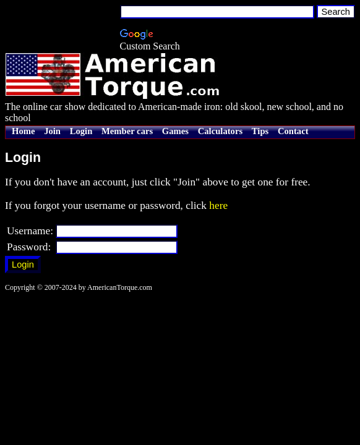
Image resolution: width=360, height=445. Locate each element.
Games (175, 131)
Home (23, 131)
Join (52, 131)
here (218, 205)
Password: (29, 247)
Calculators (220, 131)
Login (81, 131)
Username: (30, 231)
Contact (293, 131)
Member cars (127, 131)
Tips (260, 131)
